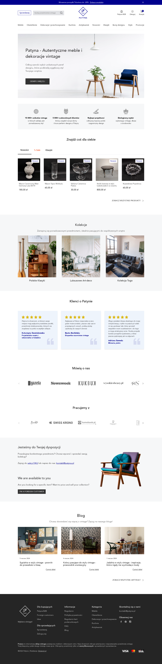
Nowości (96, 25)
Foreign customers (45, 615)
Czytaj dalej (50, 569)
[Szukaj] (61, 12)
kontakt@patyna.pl (65, 463)
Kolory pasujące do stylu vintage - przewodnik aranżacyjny (79, 564)
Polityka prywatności (73, 615)
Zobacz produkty (96, 2)
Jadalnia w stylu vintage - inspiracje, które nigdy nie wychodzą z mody (124, 564)
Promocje (140, 25)
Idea (39, 619)
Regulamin (69, 611)
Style (130, 25)
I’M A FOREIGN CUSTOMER (31, 491)
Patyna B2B (42, 611)
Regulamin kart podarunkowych (71, 620)
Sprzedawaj (24, 13)
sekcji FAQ (33, 463)
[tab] (24, 150)
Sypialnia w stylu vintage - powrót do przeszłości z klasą (36, 564)
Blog (66, 630)
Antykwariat (84, 25)
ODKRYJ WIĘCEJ (37, 81)
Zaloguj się (41, 633)
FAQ (66, 626)
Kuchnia (72, 25)
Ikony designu (119, 25)
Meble (20, 25)
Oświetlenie (32, 25)
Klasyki (106, 25)
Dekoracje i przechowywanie (52, 25)
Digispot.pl (42, 651)
